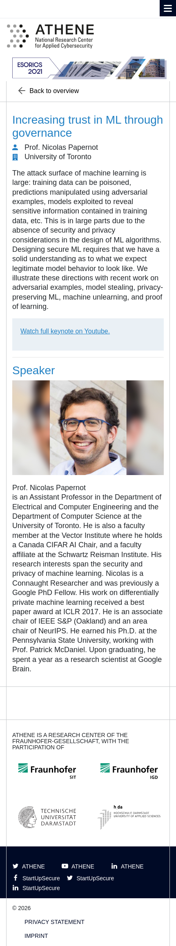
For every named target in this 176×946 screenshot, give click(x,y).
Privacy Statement (55, 922)
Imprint (36, 936)
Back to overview (48, 90)
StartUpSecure (36, 878)
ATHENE (28, 866)
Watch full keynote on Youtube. (65, 331)
